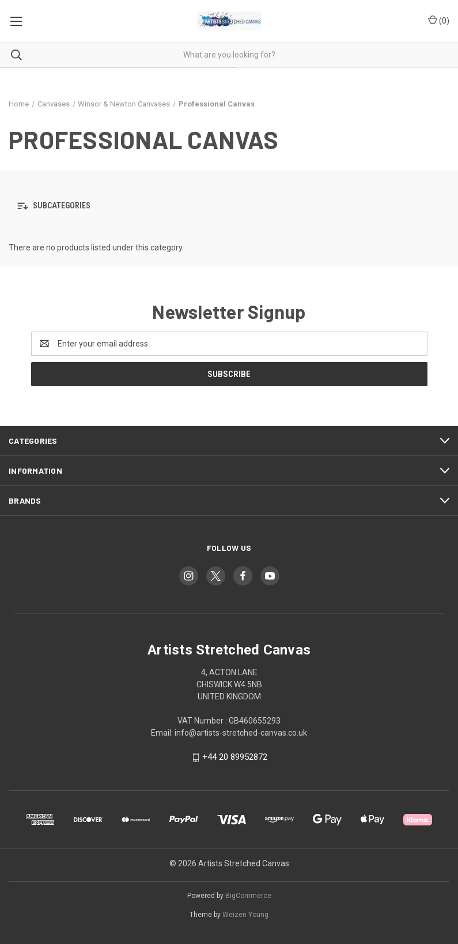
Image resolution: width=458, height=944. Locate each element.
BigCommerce (248, 896)
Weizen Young (245, 915)
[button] (229, 206)
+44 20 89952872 (234, 757)
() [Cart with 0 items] (438, 20)
